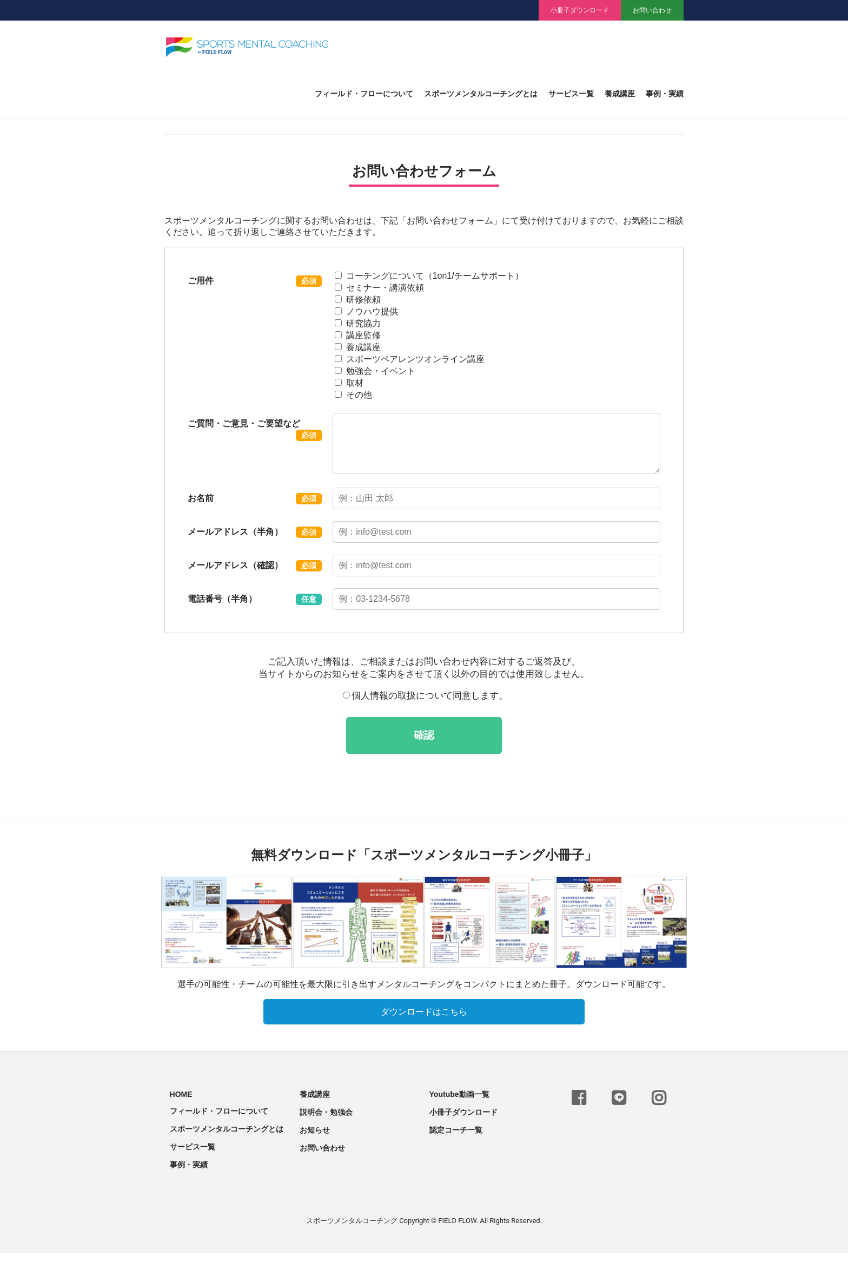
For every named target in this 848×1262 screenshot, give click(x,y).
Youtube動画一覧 (459, 1103)
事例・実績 (665, 94)
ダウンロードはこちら (424, 1021)
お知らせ (315, 1139)
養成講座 (620, 94)
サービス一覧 (571, 94)
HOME (181, 1103)
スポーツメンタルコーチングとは (481, 94)
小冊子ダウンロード (580, 10)
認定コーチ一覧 (455, 1139)
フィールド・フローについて (364, 94)
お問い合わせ (652, 10)
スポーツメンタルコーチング (352, 1230)
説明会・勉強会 (326, 1121)
